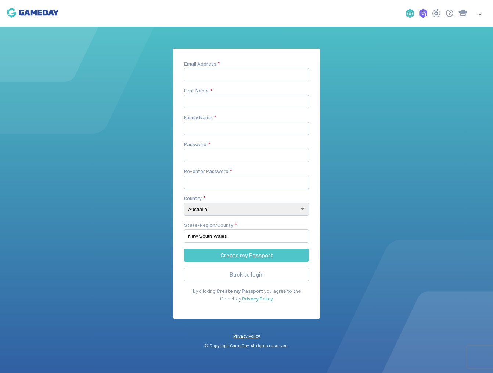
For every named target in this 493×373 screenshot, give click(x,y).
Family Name (198, 117)
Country (193, 198)
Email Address (200, 63)
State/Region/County (208, 225)
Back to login (247, 274)
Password (195, 144)
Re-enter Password (206, 171)
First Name (196, 90)
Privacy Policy (257, 298)
